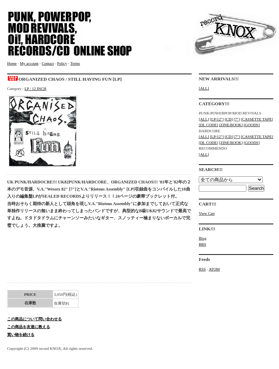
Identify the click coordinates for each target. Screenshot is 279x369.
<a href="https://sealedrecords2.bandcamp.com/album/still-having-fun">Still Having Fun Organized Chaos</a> (99, 257)
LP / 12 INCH (35, 88)
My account (29, 63)
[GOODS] (251, 125)
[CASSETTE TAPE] (257, 119)
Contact (48, 63)
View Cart (207, 213)
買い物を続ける (20, 334)
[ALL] (204, 88)
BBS (202, 244)
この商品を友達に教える (28, 327)
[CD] (229, 119)
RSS (202, 269)
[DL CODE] (208, 125)
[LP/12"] (217, 119)
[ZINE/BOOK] (231, 125)
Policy (62, 63)
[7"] (237, 119)
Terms (75, 63)
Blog (202, 238)
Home (12, 63)
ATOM (214, 269)
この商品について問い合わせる (34, 319)
